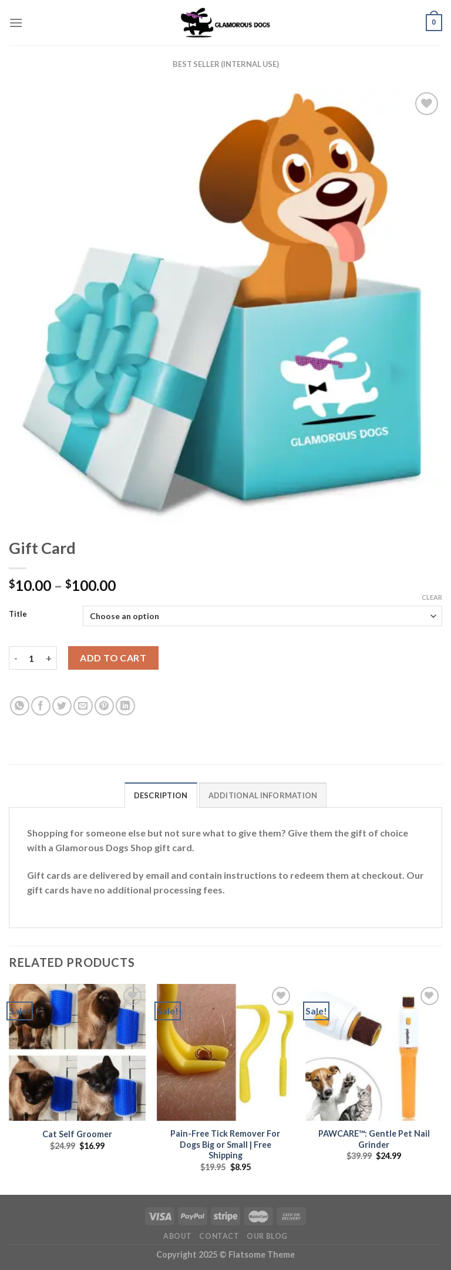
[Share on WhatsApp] (19, 705)
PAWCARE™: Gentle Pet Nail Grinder (374, 1139)
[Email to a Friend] (83, 705)
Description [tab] (161, 795)
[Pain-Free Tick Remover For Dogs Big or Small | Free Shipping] (225, 1052)
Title (18, 614)
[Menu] (16, 22)
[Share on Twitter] (62, 705)
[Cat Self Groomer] (77, 1052)
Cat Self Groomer (77, 1134)
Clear (432, 597)
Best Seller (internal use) (226, 64)
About (177, 1236)
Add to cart (113, 657)
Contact (219, 1236)
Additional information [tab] (263, 795)
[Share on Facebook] (41, 705)
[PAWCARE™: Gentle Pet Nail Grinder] (373, 1052)
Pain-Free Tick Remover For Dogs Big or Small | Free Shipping (225, 1144)
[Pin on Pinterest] (104, 705)
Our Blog (267, 1236)
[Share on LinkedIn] (125, 705)
